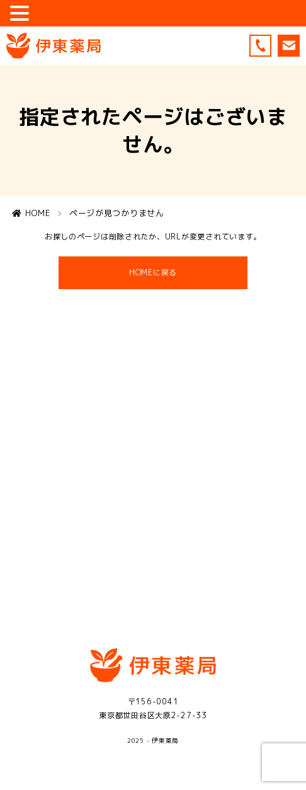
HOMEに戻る (153, 278)
